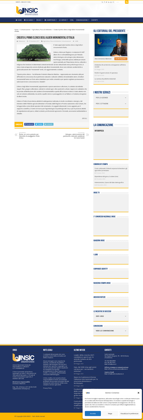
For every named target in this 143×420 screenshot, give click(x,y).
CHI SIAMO (28, 20)
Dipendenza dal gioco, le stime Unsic (106, 176)
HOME (19, 20)
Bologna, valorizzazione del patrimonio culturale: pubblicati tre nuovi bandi (72, 135)
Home (16, 29)
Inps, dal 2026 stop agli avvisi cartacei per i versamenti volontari (85, 369)
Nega (110, 413)
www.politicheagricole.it (74, 64)
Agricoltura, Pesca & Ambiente (42, 29)
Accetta (93, 413)
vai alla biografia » (120, 58)
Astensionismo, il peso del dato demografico (109, 182)
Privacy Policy (47, 388)
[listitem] (118, 145)
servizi (62, 20)
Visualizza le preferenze (129, 413)
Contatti (94, 20)
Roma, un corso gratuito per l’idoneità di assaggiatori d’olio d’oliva (30, 135)
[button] (138, 393)
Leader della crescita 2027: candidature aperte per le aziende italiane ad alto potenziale (84, 358)
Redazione (22, 41)
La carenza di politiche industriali (105, 79)
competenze (50, 20)
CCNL (72, 20)
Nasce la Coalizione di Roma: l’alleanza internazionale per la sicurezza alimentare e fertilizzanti (86, 380)
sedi (39, 20)
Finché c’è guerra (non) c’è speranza (106, 73)
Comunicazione (82, 20)
